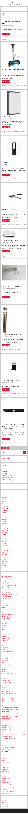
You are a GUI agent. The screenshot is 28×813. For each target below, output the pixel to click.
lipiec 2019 (4, 534)
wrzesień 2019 (5, 530)
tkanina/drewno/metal (6, 778)
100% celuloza (5, 579)
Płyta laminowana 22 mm (7, 702)
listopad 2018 (4, 548)
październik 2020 (5, 506)
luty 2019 (4, 543)
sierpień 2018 (4, 554)
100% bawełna (5, 578)
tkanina (3, 773)
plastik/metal (4, 695)
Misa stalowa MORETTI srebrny (8, 477)
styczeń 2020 (4, 523)
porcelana (4, 732)
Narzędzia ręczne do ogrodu (18, 85)
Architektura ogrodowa (6, 596)
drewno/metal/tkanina (6, 620)
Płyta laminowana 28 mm (7, 705)
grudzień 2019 (4, 525)
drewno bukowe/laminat (6, 612)
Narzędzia (11, 85)
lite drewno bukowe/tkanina (7, 651)
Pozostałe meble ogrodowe (7, 736)
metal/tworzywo (5, 667)
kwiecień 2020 (4, 517)
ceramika (4, 598)
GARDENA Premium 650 (9, 210)
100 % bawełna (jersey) (6, 576)
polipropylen (4, 731)
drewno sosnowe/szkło (6, 616)
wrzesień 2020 (5, 508)
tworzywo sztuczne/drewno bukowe (8, 787)
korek (3, 642)
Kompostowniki (5, 640)
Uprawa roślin (4, 789)
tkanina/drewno (5, 776)
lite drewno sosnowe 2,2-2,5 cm (8, 654)
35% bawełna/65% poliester (7, 589)
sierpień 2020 (4, 510)
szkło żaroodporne (5, 767)
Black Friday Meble (5, 458)
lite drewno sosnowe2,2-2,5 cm (8, 656)
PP (2, 740)
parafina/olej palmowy (6, 684)
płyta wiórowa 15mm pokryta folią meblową (10, 723)
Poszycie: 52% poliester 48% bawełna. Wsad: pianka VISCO (13, 734)
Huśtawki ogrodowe (6, 634)
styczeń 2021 (4, 501)
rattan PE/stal (4, 743)
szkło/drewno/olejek (6, 771)
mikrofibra (4, 669)
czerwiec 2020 (5, 514)
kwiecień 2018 (4, 561)
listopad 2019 (4, 526)
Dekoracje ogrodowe (6, 603)
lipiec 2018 (4, 556)
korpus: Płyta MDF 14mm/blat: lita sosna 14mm (11, 643)
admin (15, 25)
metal (3, 662)
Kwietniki (3, 645)
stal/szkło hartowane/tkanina (7, 756)
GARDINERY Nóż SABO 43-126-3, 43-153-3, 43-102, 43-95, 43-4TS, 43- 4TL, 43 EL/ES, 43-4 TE (13, 426)
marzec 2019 (4, 541)
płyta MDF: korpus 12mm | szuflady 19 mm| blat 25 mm (12, 720)
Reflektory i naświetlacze (6, 749)
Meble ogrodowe (12, 38)
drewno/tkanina (5, 623)
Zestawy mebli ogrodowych (7, 793)
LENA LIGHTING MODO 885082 (11, 380)
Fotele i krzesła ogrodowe (7, 631)
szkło (3, 760)
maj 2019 (4, 537)
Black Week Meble (5, 465)
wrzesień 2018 (5, 552)
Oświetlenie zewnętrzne (6, 180)
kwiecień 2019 (4, 539)
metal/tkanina (4, 665)
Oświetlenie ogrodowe (18, 178)
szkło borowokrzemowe (6, 762)
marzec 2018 (4, 563)
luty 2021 (4, 499)
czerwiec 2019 (5, 536)
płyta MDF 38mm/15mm (6, 718)
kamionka (4, 636)
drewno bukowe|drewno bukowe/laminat (9, 614)
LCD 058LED (6, 116)
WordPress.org (5, 806)
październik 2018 (5, 550)
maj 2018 (4, 559)
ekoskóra (4, 625)
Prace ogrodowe (9, 444)
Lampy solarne (5, 647)
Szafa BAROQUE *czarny (7, 481)
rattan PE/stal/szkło (5, 745)
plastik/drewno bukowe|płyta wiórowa (9, 693)
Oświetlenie (18, 131)
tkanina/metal (4, 780)
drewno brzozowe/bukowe (7, 609)
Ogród (16, 38)
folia (3, 629)
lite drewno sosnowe (6, 653)
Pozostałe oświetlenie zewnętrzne (8, 738)
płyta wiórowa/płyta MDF (6, 729)
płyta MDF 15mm (5, 711)
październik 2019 (5, 528)
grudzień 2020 (4, 503)
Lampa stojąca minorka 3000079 (11, 334)
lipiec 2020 (4, 512)
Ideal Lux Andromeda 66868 (10, 240)
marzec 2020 (4, 519)
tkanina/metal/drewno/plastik (7, 784)
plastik (3, 689)
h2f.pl (14, 2)
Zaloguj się (4, 800)
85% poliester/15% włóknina (7, 590)
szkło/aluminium (5, 769)
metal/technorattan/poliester (7, 664)
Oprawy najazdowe (12, 393)
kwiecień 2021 (4, 495)
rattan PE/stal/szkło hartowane (8, 747)
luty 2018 (4, 565)
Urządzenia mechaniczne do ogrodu (9, 791)
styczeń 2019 (4, 545)
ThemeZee (20, 810)
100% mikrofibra (5, 581)
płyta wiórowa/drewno (6, 725)
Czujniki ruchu (4, 601)
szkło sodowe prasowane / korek (8, 765)
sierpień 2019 (4, 532)
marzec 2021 (4, 497)
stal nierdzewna (5, 754)
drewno (3, 607)
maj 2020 (4, 515)
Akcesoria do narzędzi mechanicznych (10, 442)
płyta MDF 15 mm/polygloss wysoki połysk (10, 709)
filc (2, 627)
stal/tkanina (4, 758)
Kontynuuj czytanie (6, 81)
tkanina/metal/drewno (6, 782)
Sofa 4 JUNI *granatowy (6, 479)
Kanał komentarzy (5, 804)
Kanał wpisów (4, 802)
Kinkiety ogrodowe (12, 131)
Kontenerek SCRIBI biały (7, 475)
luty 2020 (4, 521)
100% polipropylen (5, 587)
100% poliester (5, 583)
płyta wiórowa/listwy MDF (7, 727)
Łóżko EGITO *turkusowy (7, 473)
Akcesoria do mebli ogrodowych (8, 592)
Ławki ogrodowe (5, 658)
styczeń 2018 (4, 567)
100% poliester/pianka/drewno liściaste (9, 585)
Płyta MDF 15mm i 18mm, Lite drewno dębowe (11, 713)
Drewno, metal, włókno (6, 618)
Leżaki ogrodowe (5, 649)
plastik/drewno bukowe (6, 691)
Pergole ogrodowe (5, 687)
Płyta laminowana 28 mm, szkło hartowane (10, 707)
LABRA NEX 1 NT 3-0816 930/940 (12, 286)
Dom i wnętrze (6, 38)
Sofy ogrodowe (5, 751)
